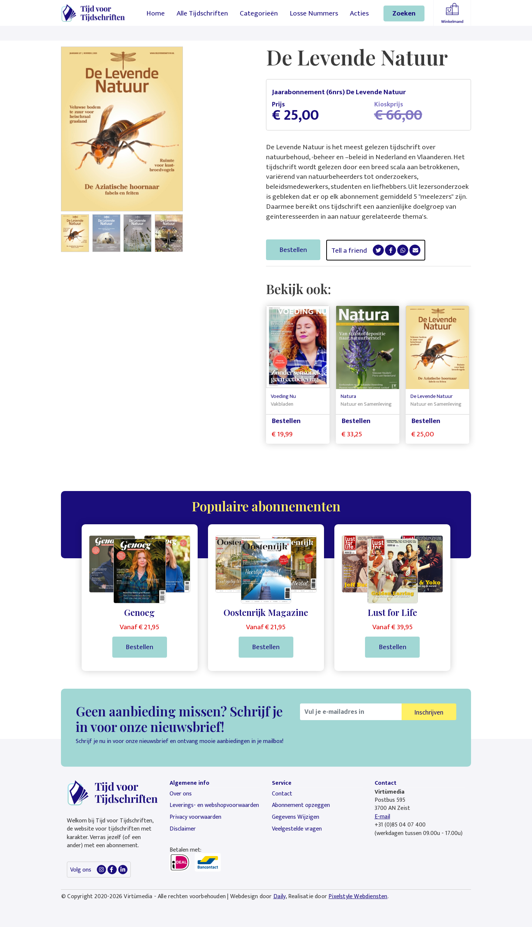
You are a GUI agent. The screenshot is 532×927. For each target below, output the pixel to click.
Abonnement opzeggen (301, 805)
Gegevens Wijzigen (295, 817)
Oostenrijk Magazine (266, 612)
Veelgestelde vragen (297, 829)
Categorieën (259, 13)
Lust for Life (392, 612)
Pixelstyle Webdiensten (357, 897)
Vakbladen (282, 404)
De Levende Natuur (431, 396)
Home (155, 13)
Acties (359, 13)
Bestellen (293, 250)
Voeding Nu (283, 396)
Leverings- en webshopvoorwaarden (214, 805)
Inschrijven (429, 712)
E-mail (382, 817)
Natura (348, 396)
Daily (279, 897)
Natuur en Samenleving (366, 404)
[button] (75, 236)
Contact (282, 794)
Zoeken (404, 13)
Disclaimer (183, 829)
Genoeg (139, 612)
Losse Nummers (314, 13)
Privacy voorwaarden (195, 817)
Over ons (181, 794)
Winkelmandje (452, 13)
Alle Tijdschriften (202, 13)
